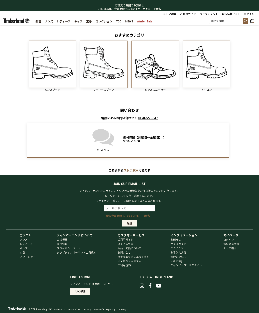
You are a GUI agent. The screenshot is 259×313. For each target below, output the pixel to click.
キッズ (24, 248)
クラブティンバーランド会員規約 (76, 252)
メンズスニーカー (155, 89)
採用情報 (62, 244)
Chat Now (103, 139)
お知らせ (176, 239)
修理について (178, 256)
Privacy (87, 309)
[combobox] (228, 21)
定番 (22, 252)
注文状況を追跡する (129, 261)
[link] (78, 20)
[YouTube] (158, 285)
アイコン (206, 89)
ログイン (228, 239)
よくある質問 (125, 244)
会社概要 (62, 239)
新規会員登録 (231, 244)
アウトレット (28, 256)
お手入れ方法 (178, 252)
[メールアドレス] (129, 208)
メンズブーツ (52, 89)
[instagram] (142, 285)
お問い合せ (124, 252)
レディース (26, 244)
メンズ (24, 239)
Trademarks (59, 309)
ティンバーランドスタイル (186, 265)
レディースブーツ (103, 89)
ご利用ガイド (125, 239)
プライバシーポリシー (70, 248)
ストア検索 (131, 170)
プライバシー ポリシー (109, 200)
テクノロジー (178, 248)
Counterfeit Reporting (104, 309)
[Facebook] (150, 285)
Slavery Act (124, 309)
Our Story (176, 261)
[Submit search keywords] (245, 21)
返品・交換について (129, 248)
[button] (249, 13)
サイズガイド (178, 244)
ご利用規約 (124, 265)
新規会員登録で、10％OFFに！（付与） (129, 215)
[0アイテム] (253, 20)
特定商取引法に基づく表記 (133, 256)
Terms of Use (74, 309)
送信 (129, 223)
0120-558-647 (148, 118)
